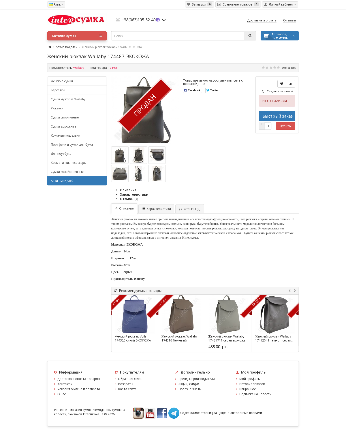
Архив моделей (66, 47)
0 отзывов (289, 68)
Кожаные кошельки (65, 135)
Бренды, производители (197, 379)
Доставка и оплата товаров (78, 379)
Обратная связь (130, 379)
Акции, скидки (189, 384)
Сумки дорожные (63, 126)
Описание (128, 190)
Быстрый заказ (278, 116)
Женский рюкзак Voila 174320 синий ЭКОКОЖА (133, 338)
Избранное (247, 389)
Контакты (64, 384)
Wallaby (78, 68)
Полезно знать (190, 389)
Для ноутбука (61, 153)
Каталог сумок (77, 36)
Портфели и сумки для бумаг (72, 144)
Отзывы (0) (129, 199)
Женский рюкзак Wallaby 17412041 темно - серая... (274, 338)
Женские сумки (62, 81)
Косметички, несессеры (68, 162)
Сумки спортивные (65, 117)
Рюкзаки (57, 108)
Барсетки (58, 90)
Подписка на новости (255, 394)
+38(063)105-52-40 (139, 19)
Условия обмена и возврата (78, 389)
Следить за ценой (277, 91)
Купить (285, 126)
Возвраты (125, 384)
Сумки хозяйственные (67, 172)
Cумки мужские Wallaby (68, 99)
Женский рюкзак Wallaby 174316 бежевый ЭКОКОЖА (179, 340)
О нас (61, 394)
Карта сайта (127, 389)
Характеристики (134, 194)
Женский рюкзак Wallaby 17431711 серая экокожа (227, 338)
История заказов (252, 384)
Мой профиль (249, 379)
